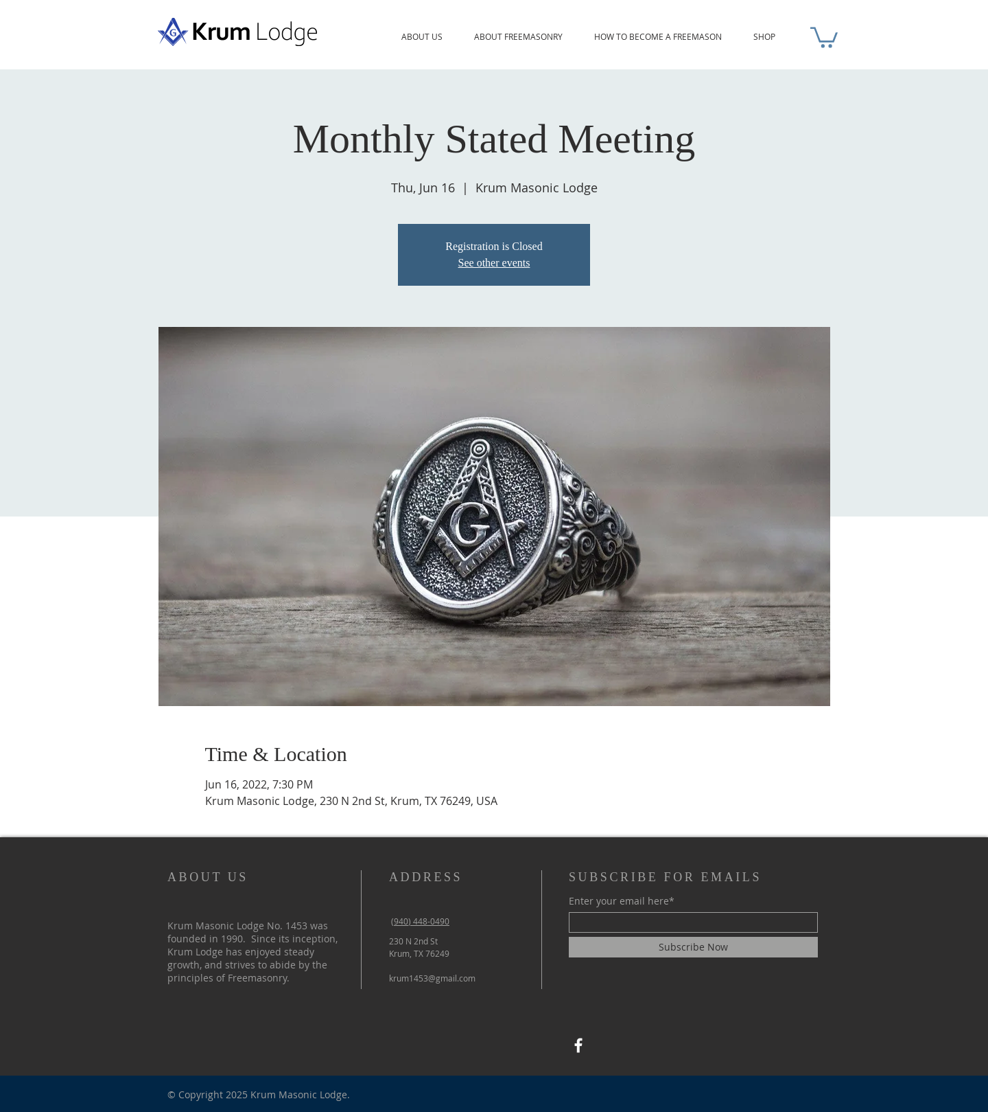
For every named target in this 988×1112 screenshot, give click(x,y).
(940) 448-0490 (420, 921)
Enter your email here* (621, 901)
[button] (824, 36)
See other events (494, 263)
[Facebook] (578, 1045)
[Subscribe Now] (693, 947)
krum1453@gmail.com (432, 978)
